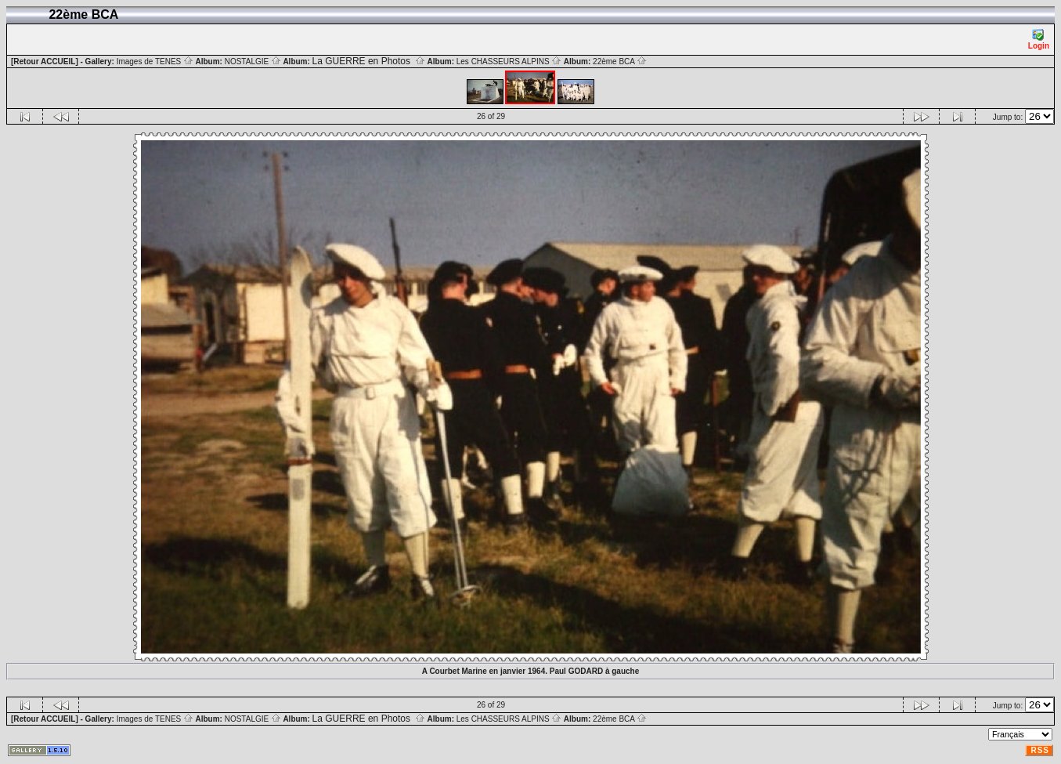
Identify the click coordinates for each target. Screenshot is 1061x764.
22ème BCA (620, 61)
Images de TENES (155, 61)
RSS (1039, 750)
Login (1038, 39)
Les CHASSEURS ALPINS (509, 61)
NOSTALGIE (253, 61)
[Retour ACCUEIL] (44, 61)
